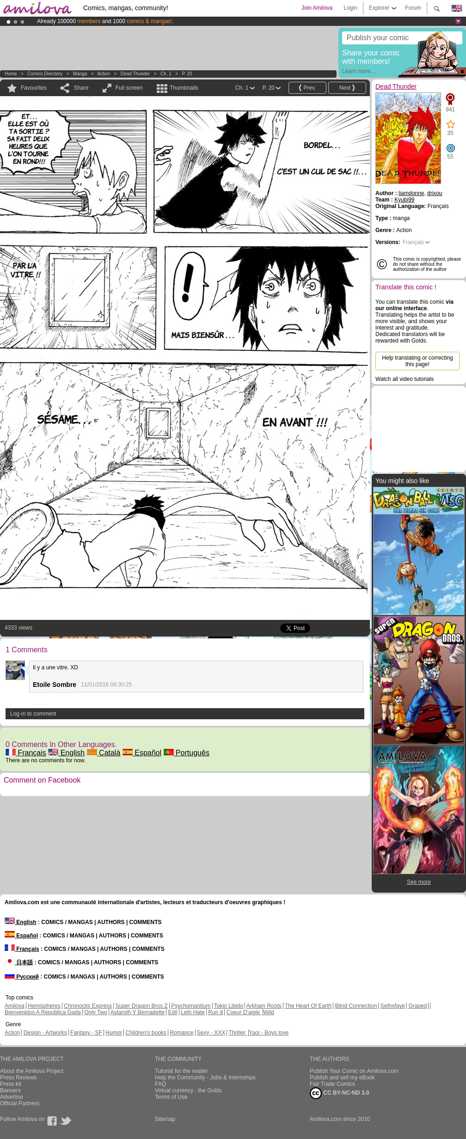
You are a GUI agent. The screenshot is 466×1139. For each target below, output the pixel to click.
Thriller (237, 1032)
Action (103, 73)
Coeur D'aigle (244, 1012)
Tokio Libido (228, 1006)
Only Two (95, 1012)
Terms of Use (171, 1097)
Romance (181, 1032)
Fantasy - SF (86, 1032)
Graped (417, 1006)
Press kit (10, 1084)
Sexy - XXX (211, 1032)
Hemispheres (44, 1006)
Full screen (129, 88)
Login (350, 8)
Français (26, 753)
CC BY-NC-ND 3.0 (339, 1093)
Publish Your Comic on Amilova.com (354, 1071)
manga (80, 73)
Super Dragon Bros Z (141, 1006)
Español (142, 753)
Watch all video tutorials (404, 379)
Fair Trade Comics (332, 1084)
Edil (173, 1012)
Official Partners (19, 1103)
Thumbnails (184, 88)
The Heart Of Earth (308, 1006)
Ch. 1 (166, 73)
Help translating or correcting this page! (417, 361)
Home (11, 73)
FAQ (160, 1084)
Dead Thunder (135, 73)
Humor (113, 1032)
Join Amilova (316, 8)
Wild (268, 1012)
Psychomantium (190, 1006)
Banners (10, 1090)
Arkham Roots (264, 1006)
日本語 (19, 962)
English (66, 753)
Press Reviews (18, 1077)
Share (81, 88)
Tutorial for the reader (181, 1071)
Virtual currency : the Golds (188, 1090)
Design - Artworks (45, 1032)
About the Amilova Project (31, 1071)
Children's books (145, 1032)
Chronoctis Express (88, 1006)
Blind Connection (356, 1006)
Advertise (11, 1097)
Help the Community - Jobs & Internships (205, 1077)
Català (104, 753)
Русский (22, 977)
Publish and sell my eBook (342, 1077)
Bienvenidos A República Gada (43, 1012)
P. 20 (187, 73)
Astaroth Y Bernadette (137, 1012)
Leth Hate (193, 1012)
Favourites (34, 88)
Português (186, 753)
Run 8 (215, 1012)
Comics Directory (44, 73)
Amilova (15, 1006)
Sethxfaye (392, 1006)
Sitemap (165, 1119)
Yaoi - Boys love (268, 1032)
